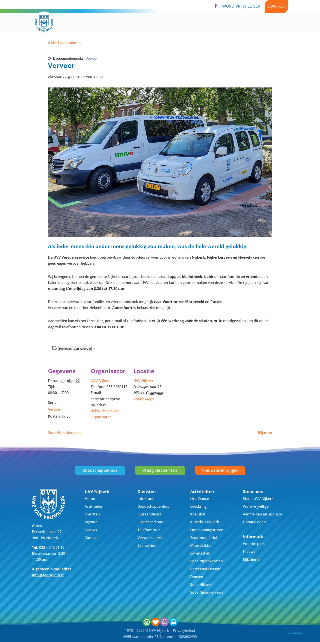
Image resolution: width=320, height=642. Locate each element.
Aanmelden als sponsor (262, 514)
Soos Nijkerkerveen (64, 432)
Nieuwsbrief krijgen (220, 470)
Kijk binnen (276, 22)
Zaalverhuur (148, 545)
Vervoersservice (151, 537)
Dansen (196, 576)
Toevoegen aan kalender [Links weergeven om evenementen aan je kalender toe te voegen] (75, 349)
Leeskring (198, 506)
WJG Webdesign (295, 633)
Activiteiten (140, 22)
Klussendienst (149, 514)
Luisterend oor (150, 521)
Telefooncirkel (150, 529)
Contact (276, 6)
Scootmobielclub (204, 537)
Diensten (172, 22)
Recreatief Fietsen (205, 569)
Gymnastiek (200, 553)
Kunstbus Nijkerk (204, 521)
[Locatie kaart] (199, 391)
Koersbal (197, 514)
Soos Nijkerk (200, 584)
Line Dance (199, 498)
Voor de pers (254, 543)
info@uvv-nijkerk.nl (48, 575)
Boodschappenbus (100, 470)
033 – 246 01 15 (51, 547)
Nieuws (251, 22)
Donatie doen (254, 521)
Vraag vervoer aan (160, 470)
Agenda (230, 22)
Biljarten (265, 432)
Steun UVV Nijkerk (258, 498)
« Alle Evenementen (64, 42)
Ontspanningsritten (206, 529)
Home (116, 22)
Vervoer (54, 409)
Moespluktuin (202, 545)
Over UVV (201, 22)
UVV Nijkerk (101, 380)
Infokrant (146, 498)
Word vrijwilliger (241, 6)
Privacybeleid (184, 630)
